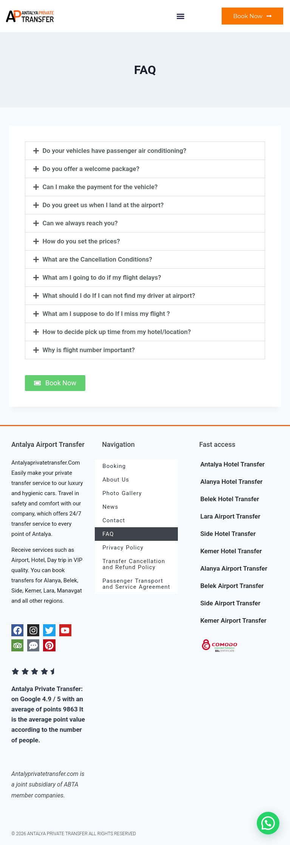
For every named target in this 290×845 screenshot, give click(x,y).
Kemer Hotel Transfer (231, 551)
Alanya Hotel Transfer (231, 481)
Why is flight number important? (89, 350)
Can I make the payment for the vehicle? (100, 187)
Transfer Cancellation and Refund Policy (133, 564)
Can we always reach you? (80, 223)
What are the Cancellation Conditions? (97, 259)
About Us (115, 479)
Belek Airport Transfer (232, 585)
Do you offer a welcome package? (91, 168)
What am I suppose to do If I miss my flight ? (106, 313)
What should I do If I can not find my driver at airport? (119, 295)
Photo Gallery (122, 493)
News (110, 506)
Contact (113, 520)
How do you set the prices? (81, 241)
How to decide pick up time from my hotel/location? (117, 332)
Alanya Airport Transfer (233, 568)
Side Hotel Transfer (228, 533)
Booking (114, 466)
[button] (180, 16)
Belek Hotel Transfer (229, 499)
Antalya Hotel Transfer (232, 464)
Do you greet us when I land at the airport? (103, 205)
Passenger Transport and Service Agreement (136, 583)
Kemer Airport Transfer (233, 620)
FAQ (108, 534)
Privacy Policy (122, 547)
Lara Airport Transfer (230, 516)
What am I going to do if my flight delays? (102, 277)
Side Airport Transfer (230, 603)
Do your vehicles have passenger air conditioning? (115, 150)
